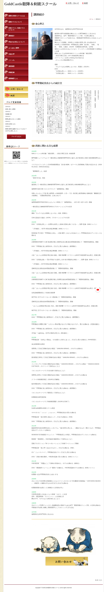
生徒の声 (11, 54)
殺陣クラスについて (15, 22)
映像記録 (11, 72)
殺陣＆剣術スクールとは (17, 16)
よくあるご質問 (14, 48)
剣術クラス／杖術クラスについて (17, 29)
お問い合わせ (72, 3)
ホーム (91, 19)
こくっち (11, 60)
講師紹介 (11, 36)
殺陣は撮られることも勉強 (12, 119)
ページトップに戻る (98, 580)
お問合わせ (67, 561)
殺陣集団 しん (13, 78)
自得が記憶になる (10, 124)
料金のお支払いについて (17, 42)
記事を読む (16, 136)
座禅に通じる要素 (10, 109)
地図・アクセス (85, 3)
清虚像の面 (8, 114)
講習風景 (11, 66)
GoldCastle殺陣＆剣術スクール (30, 4)
